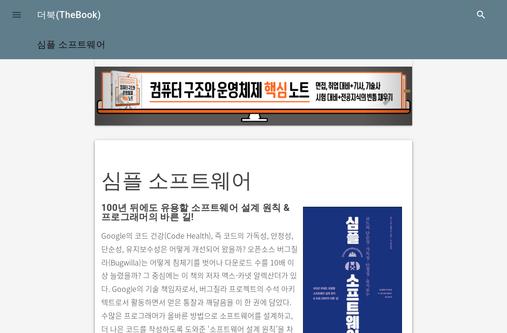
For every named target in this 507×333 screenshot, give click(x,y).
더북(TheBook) (69, 14)
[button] (17, 15)
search (481, 14)
